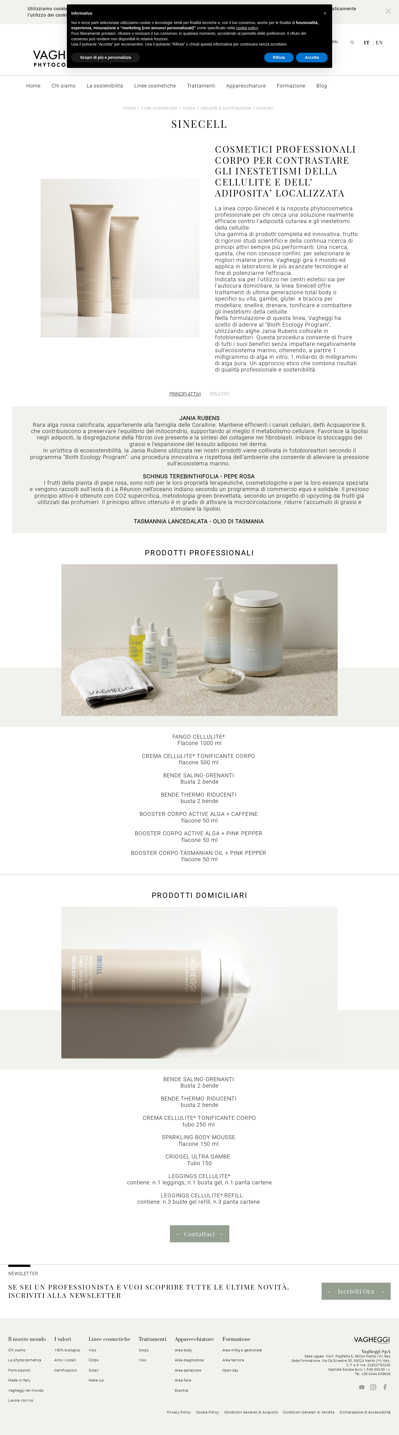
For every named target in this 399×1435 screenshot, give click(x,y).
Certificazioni (65, 1370)
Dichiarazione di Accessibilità (365, 1412)
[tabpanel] (199, 469)
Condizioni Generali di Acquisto (251, 1412)
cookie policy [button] (247, 28)
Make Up (96, 1380)
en (379, 42)
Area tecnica (233, 1360)
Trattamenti (153, 1339)
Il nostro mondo (27, 1339)
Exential (181, 1390)
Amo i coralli (65, 1360)
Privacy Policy (179, 1412)
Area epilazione (188, 1370)
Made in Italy (19, 1380)
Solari (94, 1370)
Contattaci (199, 1234)
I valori (62, 1339)
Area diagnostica (189, 1360)
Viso (92, 1350)
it (367, 42)
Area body (183, 1350)
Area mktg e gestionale (242, 1350)
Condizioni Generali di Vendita (308, 1412)
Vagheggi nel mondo (26, 1390)
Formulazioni (19, 1370)
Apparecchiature (194, 1339)
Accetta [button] (312, 57)
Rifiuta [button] (279, 57)
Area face (183, 1380)
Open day (230, 1370)
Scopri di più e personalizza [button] (105, 57)
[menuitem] (33, 85)
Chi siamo (17, 1350)
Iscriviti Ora (356, 1291)
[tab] (185, 394)
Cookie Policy (207, 1412)
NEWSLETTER (23, 1273)
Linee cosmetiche (109, 1339)
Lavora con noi (20, 1400)
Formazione (236, 1339)
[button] (325, 13)
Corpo (94, 1360)
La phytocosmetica (24, 1360)
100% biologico (67, 1350)
